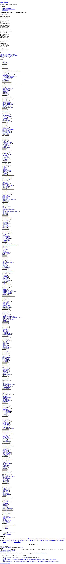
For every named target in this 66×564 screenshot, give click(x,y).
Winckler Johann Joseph (6, 509)
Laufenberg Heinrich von (6, 301)
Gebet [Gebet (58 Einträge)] (64, 538)
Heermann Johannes (5, 219)
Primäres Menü (3, 6)
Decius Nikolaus (5, 139)
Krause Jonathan (5, 288)
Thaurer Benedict (5, 472)
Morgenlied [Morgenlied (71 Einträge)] (34, 540)
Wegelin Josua (4, 500)
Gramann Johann (5, 195)
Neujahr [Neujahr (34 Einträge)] (43, 540)
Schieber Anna (4, 413)
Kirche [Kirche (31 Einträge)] (24, 540)
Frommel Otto (4, 180)
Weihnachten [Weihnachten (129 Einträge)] (17, 542)
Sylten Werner (4, 466)
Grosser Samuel (5, 200)
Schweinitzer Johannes (6, 434)
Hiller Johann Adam (5, 237)
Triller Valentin (4, 483)
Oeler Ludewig (4, 358)
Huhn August (4, 249)
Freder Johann (4, 173)
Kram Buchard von (5, 287)
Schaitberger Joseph (5, 406)
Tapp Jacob (4, 468)
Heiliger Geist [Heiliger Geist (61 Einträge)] (9, 540)
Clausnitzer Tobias (5, 128)
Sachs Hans (4, 402)
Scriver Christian (5, 436)
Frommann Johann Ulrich (6, 179)
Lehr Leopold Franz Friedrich (7, 306)
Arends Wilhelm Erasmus (6, 84)
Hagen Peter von (5, 205)
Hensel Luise (4, 227)
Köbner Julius (4, 279)
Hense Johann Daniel (5, 226)
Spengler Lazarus (5, 450)
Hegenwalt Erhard (5, 221)
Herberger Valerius (5, 228)
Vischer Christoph (5, 490)
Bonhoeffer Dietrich (5, 111)
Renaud (3, 381)
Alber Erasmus (4, 72)
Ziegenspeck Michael (6, 522)
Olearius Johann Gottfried (6, 359)
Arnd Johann (4, 85)
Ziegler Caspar (4, 523)
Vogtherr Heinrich (5, 491)
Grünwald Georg (5, 202)
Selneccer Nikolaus (5, 437)
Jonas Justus (4, 258)
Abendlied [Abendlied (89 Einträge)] (2, 538)
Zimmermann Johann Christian (7, 524)
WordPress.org (4, 64)
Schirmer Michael (5, 417)
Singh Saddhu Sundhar (6, 443)
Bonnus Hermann (5, 112)
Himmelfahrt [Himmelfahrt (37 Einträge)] (14, 540)
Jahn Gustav (4, 254)
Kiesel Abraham (5, 268)
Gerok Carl (4, 188)
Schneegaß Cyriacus (5, 423)
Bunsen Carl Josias (5, 120)
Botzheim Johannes (5, 115)
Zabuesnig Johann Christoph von (7, 517)
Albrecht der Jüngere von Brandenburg (8, 76)
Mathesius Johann (5, 327)
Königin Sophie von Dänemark (7, 283)
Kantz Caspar (4, 263)
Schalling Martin (5, 407)
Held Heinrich (4, 222)
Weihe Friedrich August (6, 501)
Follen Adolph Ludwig (6, 164)
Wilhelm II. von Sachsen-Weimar (8, 508)
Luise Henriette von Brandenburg (8, 319)
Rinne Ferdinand (5, 390)
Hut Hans (4, 251)
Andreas (6, 14)
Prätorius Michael (5, 370)
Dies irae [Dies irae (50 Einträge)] (44, 538)
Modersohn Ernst (5, 336)
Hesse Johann (4, 234)
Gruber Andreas (5, 201)
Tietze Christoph (5, 479)
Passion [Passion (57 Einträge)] (50, 540)
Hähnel (3, 207)
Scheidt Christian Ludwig (6, 410)
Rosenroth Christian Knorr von (7, 394)
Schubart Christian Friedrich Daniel (8, 428)
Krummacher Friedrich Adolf (7, 290)
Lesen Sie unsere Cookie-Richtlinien (9, 550)
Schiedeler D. (4, 414)
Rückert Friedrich (5, 398)
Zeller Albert (4, 519)
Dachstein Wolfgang (5, 137)
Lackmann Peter (5, 294)
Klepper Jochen (5, 272)
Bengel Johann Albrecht (6, 96)
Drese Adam (4, 148)
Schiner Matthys (5, 416)
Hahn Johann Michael (6, 206)
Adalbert (3, 69)
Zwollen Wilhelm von (6, 528)
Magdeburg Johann (5, 321)
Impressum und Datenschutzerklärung (8, 9)
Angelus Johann (5, 80)
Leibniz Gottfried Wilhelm (6, 307)
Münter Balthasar (5, 345)
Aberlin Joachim (5, 68)
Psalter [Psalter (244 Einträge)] (54, 540)
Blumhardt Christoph (5, 106)
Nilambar (21, 547)
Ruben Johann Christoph (6, 397)
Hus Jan (3, 250)
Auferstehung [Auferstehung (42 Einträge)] (16, 538)
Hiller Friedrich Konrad (6, 236)
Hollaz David (4, 242)
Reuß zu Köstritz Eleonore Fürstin (8, 384)
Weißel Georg (4, 505)
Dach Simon (4, 136)
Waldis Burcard (5, 497)
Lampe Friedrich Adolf (6, 295)
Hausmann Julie (5, 216)
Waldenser (4, 496)
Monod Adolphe (5, 338)
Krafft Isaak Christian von (6, 286)
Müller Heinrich (5, 343)
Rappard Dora (4, 375)
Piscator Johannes (5, 366)
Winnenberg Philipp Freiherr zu (7, 510)
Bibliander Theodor (5, 99)
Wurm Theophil (5, 515)
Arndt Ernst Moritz (5, 86)
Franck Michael (5, 167)
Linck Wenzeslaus (5, 309)
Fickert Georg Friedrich (6, 159)
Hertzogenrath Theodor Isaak (7, 232)
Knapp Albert (4, 275)
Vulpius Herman (5, 492)
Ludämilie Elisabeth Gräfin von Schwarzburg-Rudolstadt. (12, 317)
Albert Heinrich (5, 73)
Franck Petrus (4, 168)
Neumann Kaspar (5, 350)
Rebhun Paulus (4, 376)
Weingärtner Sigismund (6, 502)
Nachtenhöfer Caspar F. (6, 347)
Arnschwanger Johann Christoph (7, 88)
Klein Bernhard (5, 271)
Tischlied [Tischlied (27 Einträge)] (63, 540)
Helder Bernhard (5, 224)
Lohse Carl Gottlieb (5, 312)
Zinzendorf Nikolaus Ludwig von (5, 54)
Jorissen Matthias (5, 260)
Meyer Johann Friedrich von (7, 333)
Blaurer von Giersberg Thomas (7, 104)
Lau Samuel (4, 300)
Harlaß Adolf (4, 212)
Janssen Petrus (4, 256)
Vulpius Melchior (5, 493)
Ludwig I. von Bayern (6, 318)
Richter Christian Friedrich (6, 386)
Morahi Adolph (5, 339)
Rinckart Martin (5, 388)
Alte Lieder (4, 2)
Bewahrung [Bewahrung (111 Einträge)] (28, 538)
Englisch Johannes (5, 152)
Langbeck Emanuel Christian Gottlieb (8, 296)
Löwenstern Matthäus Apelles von (8, 316)
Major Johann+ (4, 323)
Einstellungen (2, 551)
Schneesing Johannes (5, 424)
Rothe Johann (4, 396)
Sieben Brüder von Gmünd (6, 438)
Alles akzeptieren (8, 551)
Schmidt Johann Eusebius (6, 421)
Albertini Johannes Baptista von (7, 74)
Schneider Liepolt (5, 425)
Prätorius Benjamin (5, 369)
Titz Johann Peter (5, 481)
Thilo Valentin (4, 475)
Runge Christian (5, 399)
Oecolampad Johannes (6, 357)
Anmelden (4, 61)
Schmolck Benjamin (5, 422)
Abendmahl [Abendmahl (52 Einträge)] (7, 538)
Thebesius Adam (5, 473)
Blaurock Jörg (4, 105)
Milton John (4, 335)
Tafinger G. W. (4, 467)
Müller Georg (4, 342)
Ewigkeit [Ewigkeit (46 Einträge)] (58, 538)
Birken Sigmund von (5, 101)
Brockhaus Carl (5, 117)
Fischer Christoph (5, 161)
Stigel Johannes (5, 458)
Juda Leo (3, 261)
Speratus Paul (4, 451)
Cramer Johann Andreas (6, 131)
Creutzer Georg (5, 133)
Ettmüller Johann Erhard (6, 154)
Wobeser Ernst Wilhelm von (7, 513)
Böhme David (4, 109)
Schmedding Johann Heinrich (7, 420)
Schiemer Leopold (5, 415)
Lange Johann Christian (6, 298)
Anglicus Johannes (5, 81)
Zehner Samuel (4, 518)
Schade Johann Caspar (6, 405)
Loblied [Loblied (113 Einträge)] (29, 540)
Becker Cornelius (5, 94)
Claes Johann (4, 126)
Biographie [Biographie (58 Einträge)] (35, 538)
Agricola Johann (5, 71)
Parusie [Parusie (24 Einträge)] (48, 540)
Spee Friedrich (4, 448)
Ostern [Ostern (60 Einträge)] (45, 540)
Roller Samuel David (5, 393)
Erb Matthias (4, 153)
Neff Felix (4, 349)
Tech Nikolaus (4, 470)
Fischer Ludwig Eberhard (6, 162)
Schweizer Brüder (5, 435)
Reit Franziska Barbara (6, 380)
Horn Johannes (4, 245)
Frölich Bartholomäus (6, 178)
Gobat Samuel (4, 191)
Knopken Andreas (5, 278)
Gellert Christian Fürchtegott (7, 185)
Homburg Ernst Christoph (6, 243)
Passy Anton (4, 363)
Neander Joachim (5, 348)
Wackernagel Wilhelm (6, 494)
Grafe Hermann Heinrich (6, 194)
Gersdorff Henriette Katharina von (8, 189)
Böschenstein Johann (5, 114)
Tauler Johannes (5, 469)
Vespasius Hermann (5, 487)
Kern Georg (4, 265)
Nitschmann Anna (5, 355)
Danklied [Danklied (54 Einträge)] (40, 538)
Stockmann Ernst (5, 460)
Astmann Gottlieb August (6, 89)
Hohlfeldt (4, 241)
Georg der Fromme (5, 186)
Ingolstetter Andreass (5, 252)
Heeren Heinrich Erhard (6, 218)
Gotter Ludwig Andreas (6, 193)
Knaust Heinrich (5, 276)
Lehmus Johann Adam (6, 305)
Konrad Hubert (4, 285)
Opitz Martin (4, 361)
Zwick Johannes (5, 526)
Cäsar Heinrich (4, 124)
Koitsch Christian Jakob (6, 280)
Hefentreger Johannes (6, 220)
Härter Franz (4, 214)
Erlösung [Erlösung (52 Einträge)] (51, 538)
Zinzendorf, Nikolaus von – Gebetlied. (6, 56)
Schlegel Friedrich (5, 419)
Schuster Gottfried (5, 429)
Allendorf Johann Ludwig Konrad (8, 77)
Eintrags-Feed (4, 62)
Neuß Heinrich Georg (6, 352)
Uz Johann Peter (5, 485)
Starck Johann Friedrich (6, 454)
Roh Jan (3, 392)
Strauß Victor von (5, 462)
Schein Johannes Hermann (6, 411)
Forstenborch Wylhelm (6, 165)
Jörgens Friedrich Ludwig (6, 259)
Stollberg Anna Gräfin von (6, 461)
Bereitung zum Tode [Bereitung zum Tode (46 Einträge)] (22, 538)
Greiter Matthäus (5, 198)
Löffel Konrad (4, 311)
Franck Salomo (4, 169)
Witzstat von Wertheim (6, 512)
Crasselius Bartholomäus (6, 132)
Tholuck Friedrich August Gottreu (8, 476)
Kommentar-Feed (5, 63)
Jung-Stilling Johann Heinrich (7, 262)
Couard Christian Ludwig (6, 130)
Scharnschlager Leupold (6, 408)
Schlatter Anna (4, 418)
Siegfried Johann (5, 440)
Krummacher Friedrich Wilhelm (7, 292)
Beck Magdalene (5, 93)
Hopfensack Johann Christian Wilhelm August (10, 244)
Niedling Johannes (5, 354)
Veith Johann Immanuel (6, 486)
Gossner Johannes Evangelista (7, 192)
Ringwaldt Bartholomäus (6, 389)
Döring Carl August (5, 147)
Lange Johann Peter (5, 299)
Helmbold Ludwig (5, 225)
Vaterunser (13, 54)
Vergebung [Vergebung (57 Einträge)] (9, 542)
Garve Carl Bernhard (5, 183)
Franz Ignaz (4, 172)
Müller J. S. (4, 344)
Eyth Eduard (4, 155)
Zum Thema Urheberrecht (6, 8)
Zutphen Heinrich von (6, 525)
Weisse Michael (5, 504)
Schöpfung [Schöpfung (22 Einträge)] (58, 540)
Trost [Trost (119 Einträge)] (4, 542)
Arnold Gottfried (5, 87)
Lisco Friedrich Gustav (6, 310)
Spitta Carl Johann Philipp (6, 453)
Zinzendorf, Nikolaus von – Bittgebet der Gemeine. (8, 55)
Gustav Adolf (4, 204)
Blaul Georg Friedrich (6, 102)
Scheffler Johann (5, 409)
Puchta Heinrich (5, 372)
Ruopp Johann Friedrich (6, 400)
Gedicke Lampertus (5, 184)
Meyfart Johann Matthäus (6, 334)
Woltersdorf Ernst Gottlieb (6, 514)
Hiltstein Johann (5, 239)
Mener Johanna (5, 329)
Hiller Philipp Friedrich (6, 238)
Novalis (3, 356)
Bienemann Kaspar (5, 100)
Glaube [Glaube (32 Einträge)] (3, 540)
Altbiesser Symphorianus (6, 78)
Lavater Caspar (4, 303)
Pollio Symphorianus (5, 367)
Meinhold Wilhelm (5, 328)
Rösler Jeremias (5, 395)
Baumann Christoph (5, 92)
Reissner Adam (4, 379)
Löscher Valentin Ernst (6, 315)
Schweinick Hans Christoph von (7, 433)
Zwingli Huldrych (5, 527)
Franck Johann (4, 166)
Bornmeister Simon (5, 113)
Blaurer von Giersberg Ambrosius (8, 103)
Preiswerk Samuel (5, 371)
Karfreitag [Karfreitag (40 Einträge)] (21, 540)
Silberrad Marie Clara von (6, 441)
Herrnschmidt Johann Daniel (7, 231)
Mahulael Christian (5, 322)
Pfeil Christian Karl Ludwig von (7, 365)
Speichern (2, 563)
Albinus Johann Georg (6, 75)
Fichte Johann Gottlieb (6, 158)
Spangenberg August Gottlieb (7, 445)
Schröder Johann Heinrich (6, 427)
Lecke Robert (4, 304)
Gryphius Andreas (5, 203)
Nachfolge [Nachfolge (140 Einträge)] (39, 540)
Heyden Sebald (4, 235)
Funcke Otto (4, 182)
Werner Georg (4, 506)
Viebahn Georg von (5, 489)
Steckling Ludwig (5, 455)
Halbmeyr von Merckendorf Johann (8, 209)
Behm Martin (4, 95)
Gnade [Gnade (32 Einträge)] (5, 540)
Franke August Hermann (6, 171)
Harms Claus (4, 213)
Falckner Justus (5, 156)
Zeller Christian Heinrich (6, 520)
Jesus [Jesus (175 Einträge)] (17, 540)
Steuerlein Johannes (5, 457)
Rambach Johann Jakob (6, 374)
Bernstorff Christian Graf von (7, 98)
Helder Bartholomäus (6, 223)
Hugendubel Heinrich (6, 248)
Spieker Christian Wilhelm (6, 452)
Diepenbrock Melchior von (6, 143)
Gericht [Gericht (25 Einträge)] (1, 540)
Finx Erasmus (4, 160)
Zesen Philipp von (5, 521)
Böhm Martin (4, 108)
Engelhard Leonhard (5, 151)
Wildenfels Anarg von (6, 507)
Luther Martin (4, 320)
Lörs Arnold (4, 313)
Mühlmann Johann (5, 341)
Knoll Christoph (5, 277)
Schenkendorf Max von (6, 412)
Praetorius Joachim (5, 368)
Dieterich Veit (4, 144)
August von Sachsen (5, 90)
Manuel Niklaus (5, 325)
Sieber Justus (4, 439)
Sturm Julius (4, 464)
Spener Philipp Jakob (5, 449)
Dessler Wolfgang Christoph (7, 142)
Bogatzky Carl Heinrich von (7, 107)
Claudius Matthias (5, 127)
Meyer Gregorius (5, 332)
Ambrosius (4, 79)
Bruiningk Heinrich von (6, 118)
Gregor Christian (5, 197)
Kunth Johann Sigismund (6, 293)
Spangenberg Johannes (6, 447)
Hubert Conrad (4, 247)
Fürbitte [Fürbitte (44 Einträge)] (61, 538)
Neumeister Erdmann (5, 351)
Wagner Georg (4, 495)
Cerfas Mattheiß (5, 125)
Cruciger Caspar (5, 134)
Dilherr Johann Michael (6, 145)
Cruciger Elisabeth (5, 135)
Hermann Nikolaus (5, 229)
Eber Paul (4, 149)
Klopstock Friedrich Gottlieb (7, 273)
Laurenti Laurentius (5, 302)
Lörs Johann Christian (6, 314)
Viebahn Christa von (5, 488)
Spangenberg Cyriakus (6, 446)
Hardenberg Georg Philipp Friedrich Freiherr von (10, 211)
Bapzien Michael (5, 91)
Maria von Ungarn (5, 326)
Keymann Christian (5, 266)
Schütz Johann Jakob (5, 430)
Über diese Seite (5, 10)
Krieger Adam (4, 289)
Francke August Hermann (6, 170)
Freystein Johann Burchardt (7, 176)
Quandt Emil (4, 373)
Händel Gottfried (5, 210)
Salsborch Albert (5, 403)
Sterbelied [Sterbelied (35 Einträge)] (60, 540)
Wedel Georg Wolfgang (6, 499)
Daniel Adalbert (5, 138)
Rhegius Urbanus (5, 385)
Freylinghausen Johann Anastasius (8, 175)
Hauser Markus (5, 215)
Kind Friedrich (4, 269)
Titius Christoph (5, 480)
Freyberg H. (4, 174)
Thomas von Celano (5, 477)
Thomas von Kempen (6, 478)
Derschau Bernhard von (6, 141)
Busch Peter (4, 122)
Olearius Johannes (5, 360)
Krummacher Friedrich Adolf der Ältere (9, 291)
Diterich (3, 146)
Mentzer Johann (5, 331)
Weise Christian (5, 503)
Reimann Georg (5, 378)
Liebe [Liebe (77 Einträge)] (26, 540)
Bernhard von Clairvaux (6, 97)
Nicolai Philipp (4, 353)
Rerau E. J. (4, 382)
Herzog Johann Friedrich (6, 233)
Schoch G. (4, 426)
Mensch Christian (5, 330)
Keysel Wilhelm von (5, 267)
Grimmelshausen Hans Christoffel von (8, 199)
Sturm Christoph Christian (6, 463)
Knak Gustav (4, 274)
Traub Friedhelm (5, 482)
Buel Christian (4, 119)
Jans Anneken (4, 255)
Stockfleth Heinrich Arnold (6, 459)
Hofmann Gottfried (5, 240)
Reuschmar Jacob (5, 383)
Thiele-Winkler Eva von (6, 474)
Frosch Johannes (5, 181)
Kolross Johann (5, 281)
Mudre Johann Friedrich (6, 340)
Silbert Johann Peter (5, 442)
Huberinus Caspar (5, 246)
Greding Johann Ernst (6, 196)
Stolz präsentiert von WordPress (5, 547)
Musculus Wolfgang (5, 346)
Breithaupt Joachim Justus (6, 116)
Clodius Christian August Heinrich (8, 129)
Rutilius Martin (5, 401)
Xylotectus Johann (5, 516)
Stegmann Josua (5, 456)
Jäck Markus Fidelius (6, 253)
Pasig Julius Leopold (5, 362)
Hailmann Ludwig (5, 208)
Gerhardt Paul (4, 187)
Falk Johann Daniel (5, 157)
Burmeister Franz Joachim (6, 121)
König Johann (4, 282)
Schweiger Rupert (5, 432)
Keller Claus (4, 264)
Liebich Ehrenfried (5, 308)
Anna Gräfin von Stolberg (6, 82)
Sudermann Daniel (5, 465)
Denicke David (4, 140)
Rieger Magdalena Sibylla (6, 387)
